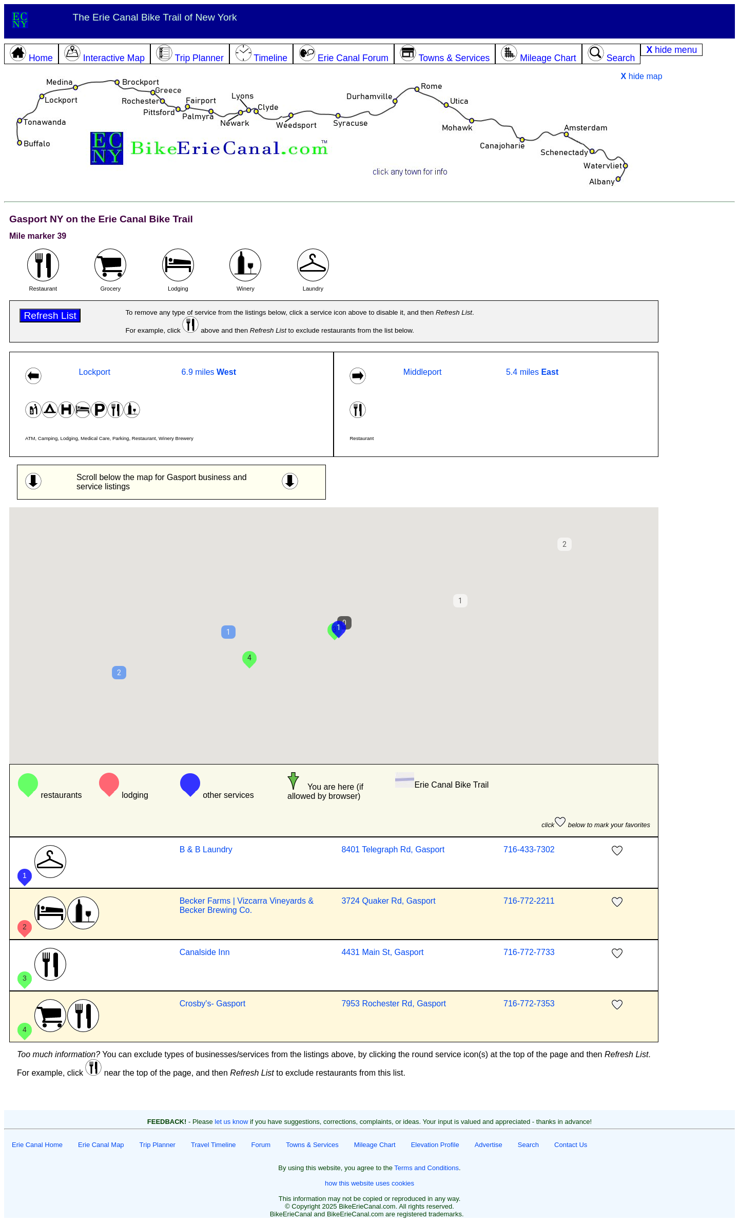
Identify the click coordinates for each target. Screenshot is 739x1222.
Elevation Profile (435, 1145)
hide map (642, 76)
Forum (261, 1145)
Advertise (488, 1145)
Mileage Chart (375, 1145)
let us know (231, 1121)
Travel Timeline (213, 1145)
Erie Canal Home (37, 1145)
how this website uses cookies (369, 1183)
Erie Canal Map (101, 1145)
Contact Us (570, 1145)
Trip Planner (158, 1145)
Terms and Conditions (426, 1168)
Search (528, 1145)
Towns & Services (312, 1145)
